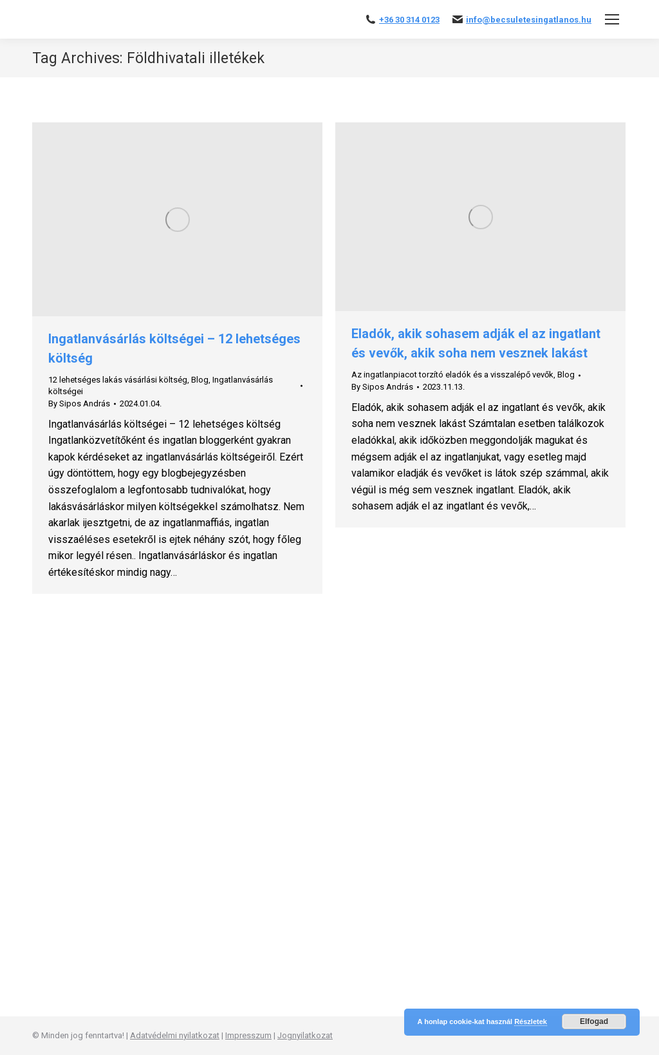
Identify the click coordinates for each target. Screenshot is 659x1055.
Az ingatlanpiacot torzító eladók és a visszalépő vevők (452, 374)
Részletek (530, 1021)
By (79, 403)
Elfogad (594, 1021)
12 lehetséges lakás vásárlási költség (117, 380)
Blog (200, 380)
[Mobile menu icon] (612, 19)
